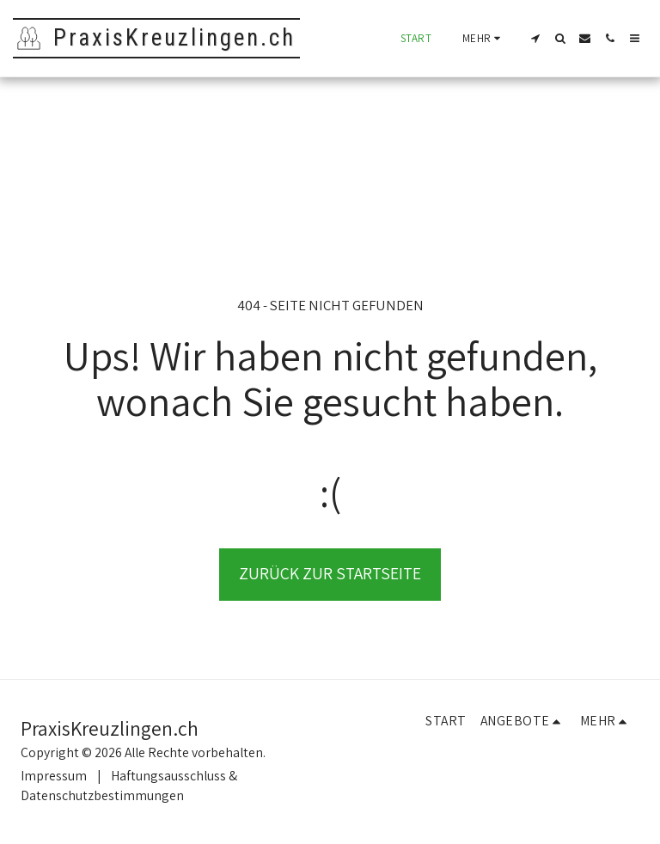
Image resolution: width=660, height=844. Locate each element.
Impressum (54, 776)
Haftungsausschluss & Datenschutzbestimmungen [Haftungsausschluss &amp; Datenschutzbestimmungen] (129, 785)
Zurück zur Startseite (330, 573)
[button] (535, 38)
